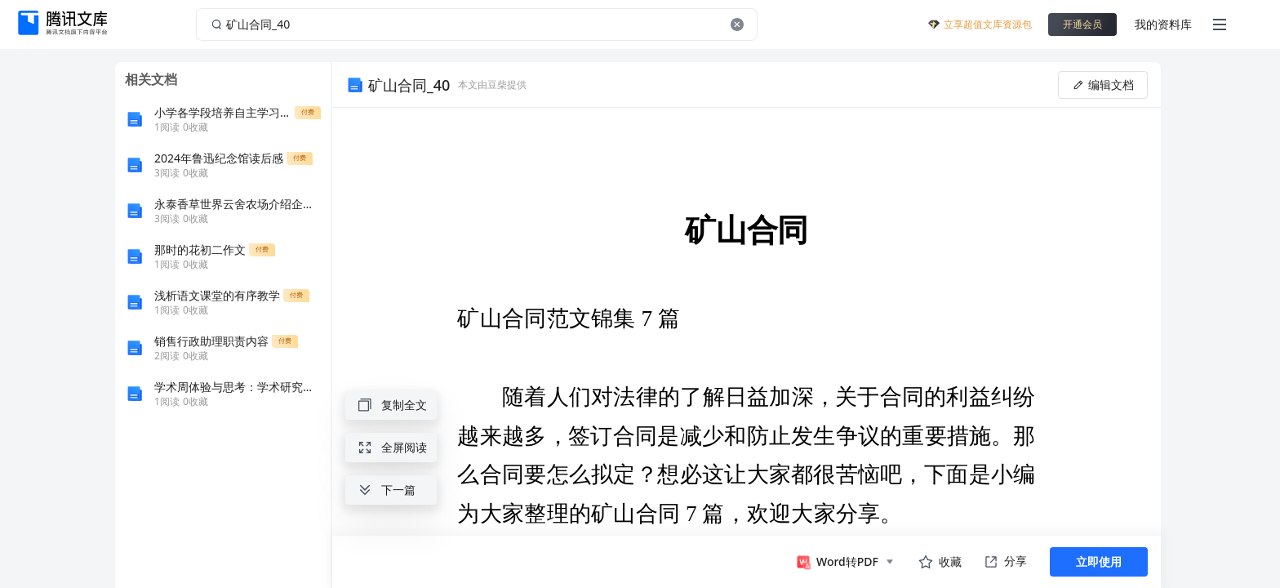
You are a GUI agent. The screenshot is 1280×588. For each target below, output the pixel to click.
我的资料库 (1163, 24)
